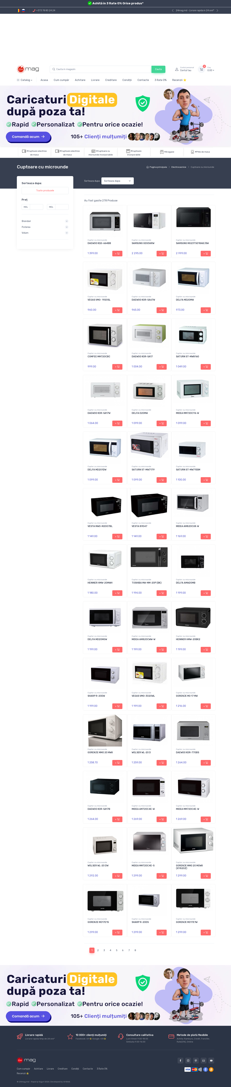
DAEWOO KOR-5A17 (142, 356)
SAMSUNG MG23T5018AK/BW (192, 243)
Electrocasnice (178, 167)
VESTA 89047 (139, 526)
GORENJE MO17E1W (186, 922)
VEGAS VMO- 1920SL (99, 300)
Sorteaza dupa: (92, 181)
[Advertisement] (115, 37)
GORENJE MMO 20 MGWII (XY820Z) (189, 867)
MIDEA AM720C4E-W (143, 809)
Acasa (44, 80)
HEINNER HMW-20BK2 (188, 639)
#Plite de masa (202, 152)
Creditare (111, 80)
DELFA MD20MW (185, 300)
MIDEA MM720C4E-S (143, 865)
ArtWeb (66, 1082)
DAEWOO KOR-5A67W (143, 300)
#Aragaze (169, 152)
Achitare (80, 80)
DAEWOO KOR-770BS (187, 752)
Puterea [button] (26, 226)
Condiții (127, 80)
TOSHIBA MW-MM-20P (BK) (147, 582)
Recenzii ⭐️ (179, 80)
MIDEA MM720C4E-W (187, 809)
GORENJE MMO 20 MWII (100, 752)
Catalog (23, 80)
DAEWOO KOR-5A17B (99, 809)
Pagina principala (156, 167)
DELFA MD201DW (97, 469)
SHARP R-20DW (96, 696)
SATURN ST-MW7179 (143, 469)
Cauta (158, 69)
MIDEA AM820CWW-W (143, 639)
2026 (47, 1082)
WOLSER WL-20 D (141, 752)
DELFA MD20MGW (97, 639)
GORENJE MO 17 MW (187, 696)
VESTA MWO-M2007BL (100, 526)
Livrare (95, 80)
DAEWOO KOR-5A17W (99, 413)
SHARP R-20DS (140, 922)
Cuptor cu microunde (97, 240)
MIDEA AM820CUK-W (187, 526)
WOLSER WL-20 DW (98, 865)
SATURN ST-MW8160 (187, 356)
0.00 (210, 69)
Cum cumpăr (61, 80)
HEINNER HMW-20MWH (100, 582)
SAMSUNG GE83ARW (143, 243)
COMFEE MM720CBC (99, 356)
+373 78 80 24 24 (44, 10)
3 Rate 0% (161, 80)
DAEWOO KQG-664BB (99, 243)
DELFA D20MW (140, 413)
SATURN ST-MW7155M (188, 469)
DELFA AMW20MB (185, 582)
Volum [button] (25, 232)
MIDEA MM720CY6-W (187, 413)
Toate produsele (45, 190)
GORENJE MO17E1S (98, 922)
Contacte (143, 80)
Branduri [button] (26, 221)
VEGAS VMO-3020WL (143, 696)
